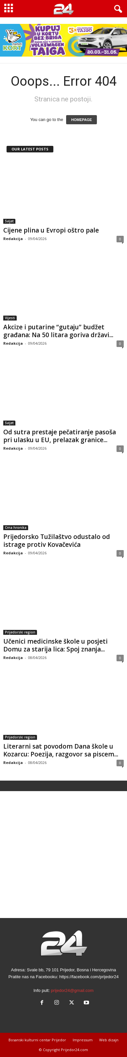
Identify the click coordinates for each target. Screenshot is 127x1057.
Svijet (9, 221)
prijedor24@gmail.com (72, 990)
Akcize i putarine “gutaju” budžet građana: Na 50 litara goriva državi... (58, 331)
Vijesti (10, 318)
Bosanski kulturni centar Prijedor (37, 1039)
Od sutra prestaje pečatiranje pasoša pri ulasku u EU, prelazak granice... (59, 436)
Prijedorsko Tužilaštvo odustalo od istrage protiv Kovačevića (56, 540)
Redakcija (13, 238)
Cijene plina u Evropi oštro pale (51, 230)
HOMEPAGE (81, 120)
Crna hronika (16, 527)
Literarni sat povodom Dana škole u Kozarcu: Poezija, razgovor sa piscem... (60, 750)
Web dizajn (108, 1039)
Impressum (83, 1039)
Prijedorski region (20, 632)
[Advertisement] (63, 854)
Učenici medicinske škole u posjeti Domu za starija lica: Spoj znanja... (55, 645)
